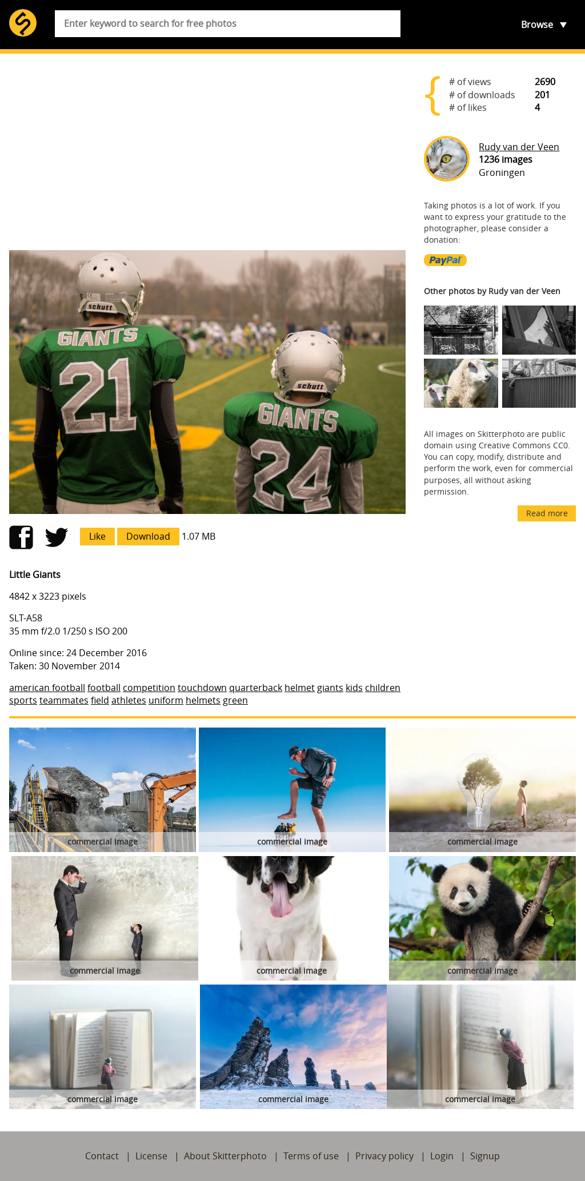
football (104, 687)
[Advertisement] (207, 152)
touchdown (202, 687)
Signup (485, 1156)
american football (47, 687)
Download (148, 536)
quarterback (255, 687)
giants (330, 687)
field (100, 700)
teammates (64, 700)
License (151, 1156)
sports (23, 700)
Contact (102, 1156)
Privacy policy (384, 1156)
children (382, 687)
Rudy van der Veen (519, 146)
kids (354, 687)
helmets (203, 700)
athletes (128, 700)
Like (97, 536)
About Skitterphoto (225, 1156)
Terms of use (311, 1156)
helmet (300, 687)
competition (149, 687)
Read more (547, 513)
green (235, 700)
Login (442, 1156)
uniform (166, 700)
